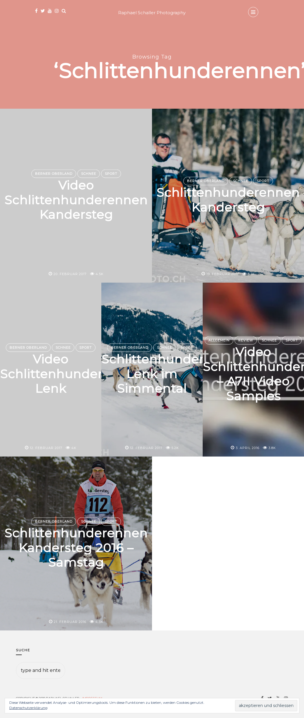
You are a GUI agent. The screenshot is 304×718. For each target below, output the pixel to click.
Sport (111, 174)
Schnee (88, 174)
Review (245, 340)
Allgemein (219, 340)
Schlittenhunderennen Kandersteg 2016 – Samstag (76, 548)
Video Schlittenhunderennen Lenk (71, 374)
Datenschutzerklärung (28, 708)
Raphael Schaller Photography (152, 12)
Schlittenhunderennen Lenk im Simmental (173, 374)
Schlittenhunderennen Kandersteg (228, 200)
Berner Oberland (53, 174)
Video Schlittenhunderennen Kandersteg (76, 200)
